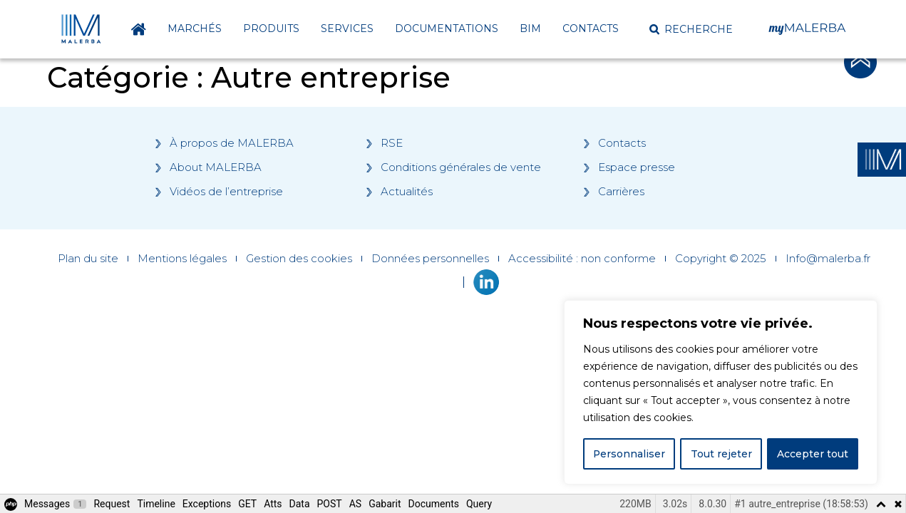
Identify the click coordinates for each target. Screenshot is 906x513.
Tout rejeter (721, 453)
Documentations (446, 28)
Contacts (590, 28)
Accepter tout (812, 453)
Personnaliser (629, 453)
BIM (530, 28)
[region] (720, 392)
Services (347, 28)
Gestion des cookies (299, 258)
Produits (271, 28)
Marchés (195, 28)
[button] (691, 29)
